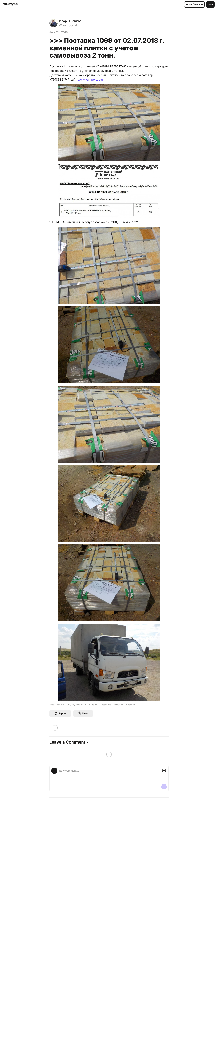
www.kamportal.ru (90, 79)
